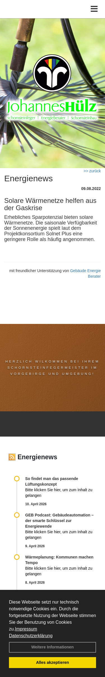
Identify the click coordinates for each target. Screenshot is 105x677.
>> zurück (92, 171)
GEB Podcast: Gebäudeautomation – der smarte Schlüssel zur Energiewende (59, 520)
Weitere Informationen (52, 647)
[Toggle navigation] (94, 9)
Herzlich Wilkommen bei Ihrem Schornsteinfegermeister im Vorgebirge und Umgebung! (52, 367)
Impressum (26, 629)
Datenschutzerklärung (31, 635)
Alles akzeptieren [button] (52, 662)
